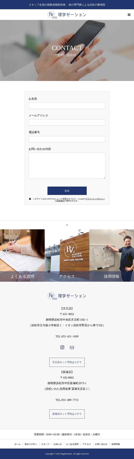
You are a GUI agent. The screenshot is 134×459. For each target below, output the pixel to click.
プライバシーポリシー (95, 199)
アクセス (87, 444)
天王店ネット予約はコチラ (67, 362)
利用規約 (60, 201)
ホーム (17, 444)
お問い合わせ (101, 444)
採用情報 (115, 444)
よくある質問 (72, 444)
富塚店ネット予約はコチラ (67, 414)
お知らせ (58, 444)
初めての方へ (31, 444)
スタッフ (45, 444)
